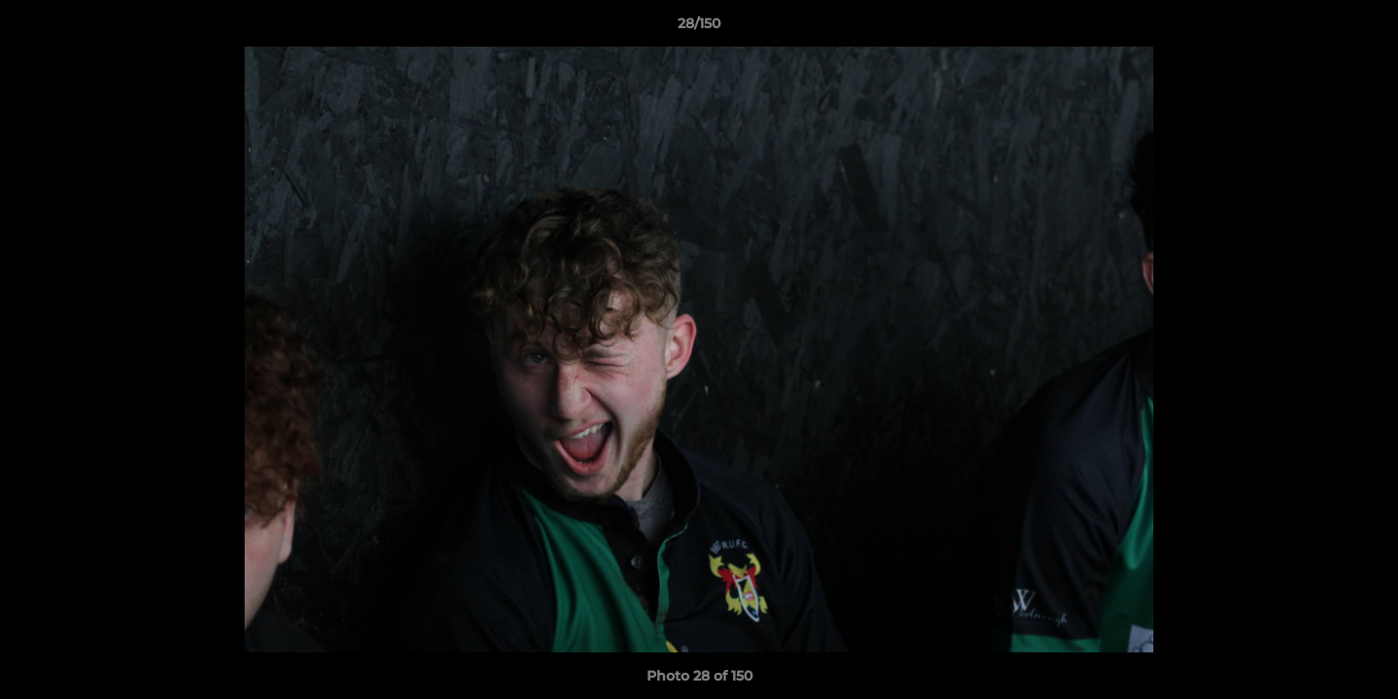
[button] (1363, 28)
